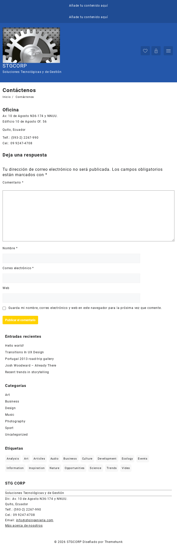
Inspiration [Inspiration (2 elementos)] (37, 468)
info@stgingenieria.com (35, 520)
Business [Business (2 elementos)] (70, 458)
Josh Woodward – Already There (30, 365)
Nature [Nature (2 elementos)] (55, 468)
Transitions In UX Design (24, 352)
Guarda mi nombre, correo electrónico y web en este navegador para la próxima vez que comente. (85, 308)
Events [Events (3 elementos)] (143, 458)
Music (9, 414)
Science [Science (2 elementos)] (96, 468)
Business (12, 401)
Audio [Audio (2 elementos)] (54, 458)
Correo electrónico (18, 268)
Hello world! (14, 345)
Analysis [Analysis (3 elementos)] (13, 458)
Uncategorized (16, 434)
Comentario (13, 182)
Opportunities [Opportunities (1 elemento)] (75, 468)
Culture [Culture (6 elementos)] (87, 458)
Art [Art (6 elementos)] (26, 458)
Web (6, 288)
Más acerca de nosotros (24, 525)
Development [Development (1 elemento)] (107, 458)
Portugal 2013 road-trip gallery (29, 359)
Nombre (10, 248)
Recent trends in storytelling (27, 372)
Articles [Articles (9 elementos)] (39, 458)
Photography (15, 421)
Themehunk (114, 542)
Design (10, 408)
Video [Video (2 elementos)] (126, 468)
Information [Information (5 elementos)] (15, 468)
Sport (9, 428)
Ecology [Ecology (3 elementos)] (127, 458)
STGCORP (15, 66)
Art (7, 395)
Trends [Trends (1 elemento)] (112, 468)
